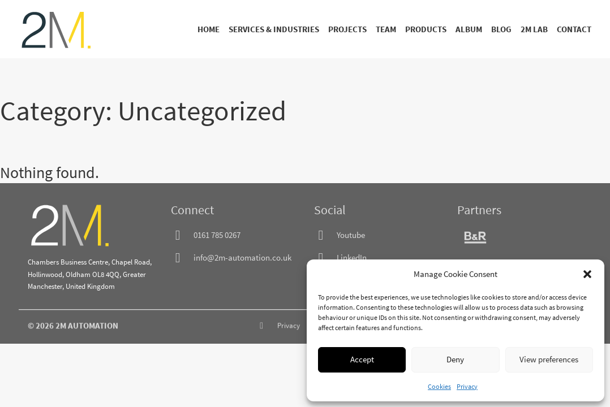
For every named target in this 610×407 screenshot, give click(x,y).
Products (425, 29)
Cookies (439, 386)
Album (469, 29)
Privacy (467, 386)
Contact (574, 29)
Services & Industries (274, 29)
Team (386, 29)
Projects (347, 29)
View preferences (548, 359)
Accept (362, 359)
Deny (455, 359)
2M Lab (534, 29)
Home (208, 29)
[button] (587, 274)
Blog (501, 29)
